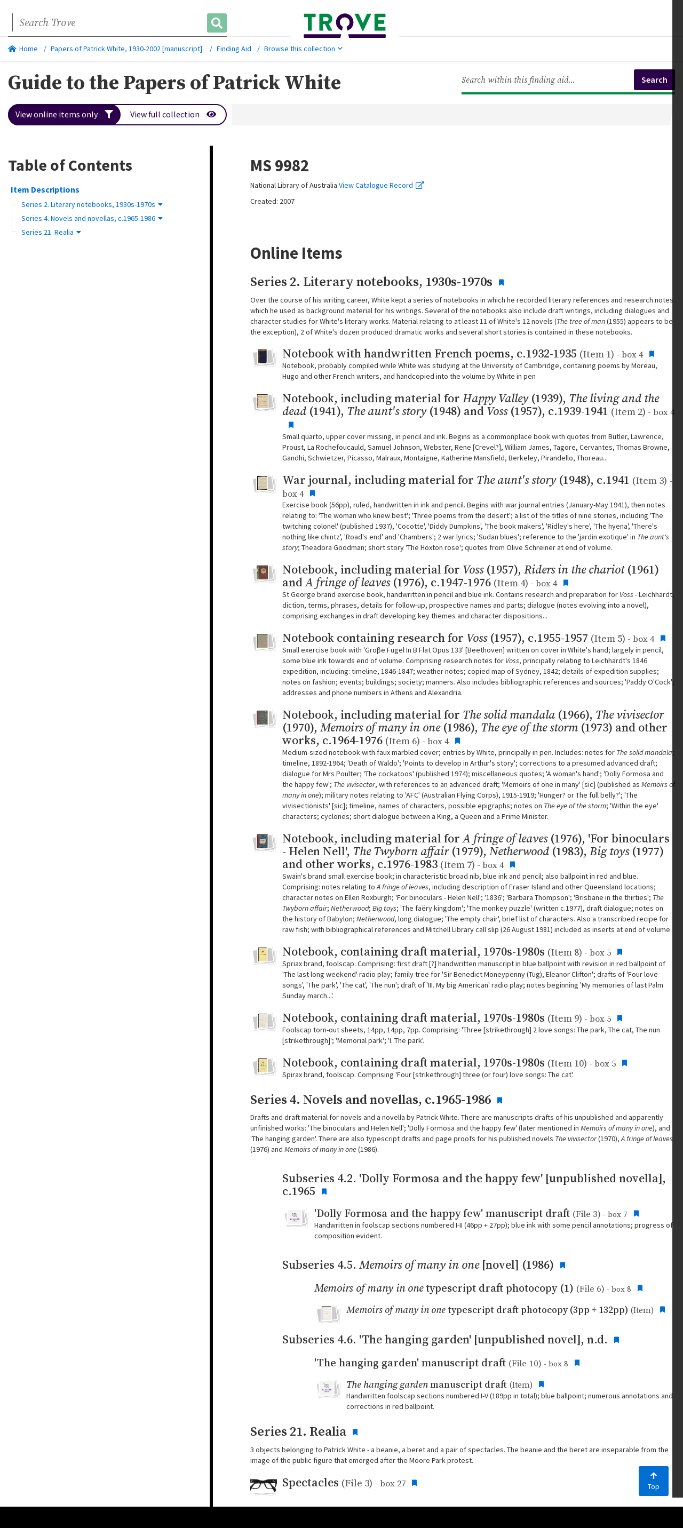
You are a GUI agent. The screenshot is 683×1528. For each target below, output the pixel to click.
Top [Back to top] (654, 1481)
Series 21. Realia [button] (51, 232)
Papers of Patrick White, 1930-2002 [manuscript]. (127, 48)
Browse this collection (303, 48)
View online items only (64, 114)
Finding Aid (234, 48)
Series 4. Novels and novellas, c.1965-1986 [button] (92, 218)
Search (654, 79)
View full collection (174, 114)
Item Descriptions (45, 189)
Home (23, 48)
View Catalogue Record (381, 185)
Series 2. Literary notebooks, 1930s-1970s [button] (92, 204)
